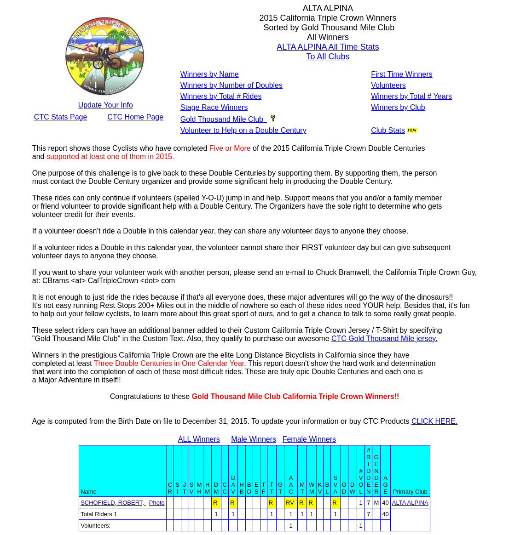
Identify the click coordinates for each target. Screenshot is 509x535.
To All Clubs (327, 56)
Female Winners (309, 439)
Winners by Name (209, 74)
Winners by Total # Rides (221, 96)
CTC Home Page (135, 117)
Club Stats (388, 130)
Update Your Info (105, 105)
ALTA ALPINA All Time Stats (328, 46)
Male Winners (253, 439)
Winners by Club (398, 107)
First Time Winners (401, 74)
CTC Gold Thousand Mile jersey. (384, 338)
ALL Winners (199, 439)
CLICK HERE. (434, 421)
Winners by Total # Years (411, 96)
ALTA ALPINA (410, 502)
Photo (157, 502)
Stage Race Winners (214, 107)
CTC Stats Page (60, 117)
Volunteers (388, 85)
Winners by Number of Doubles (231, 85)
